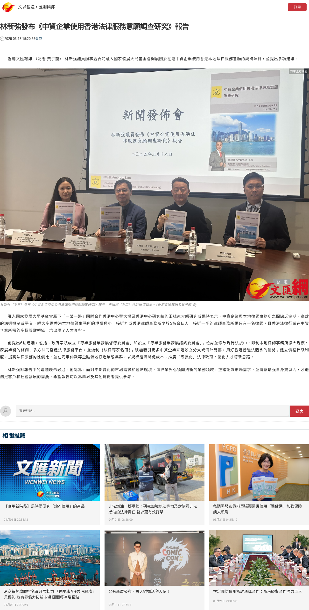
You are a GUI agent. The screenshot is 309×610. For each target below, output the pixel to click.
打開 (297, 7)
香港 (38, 39)
